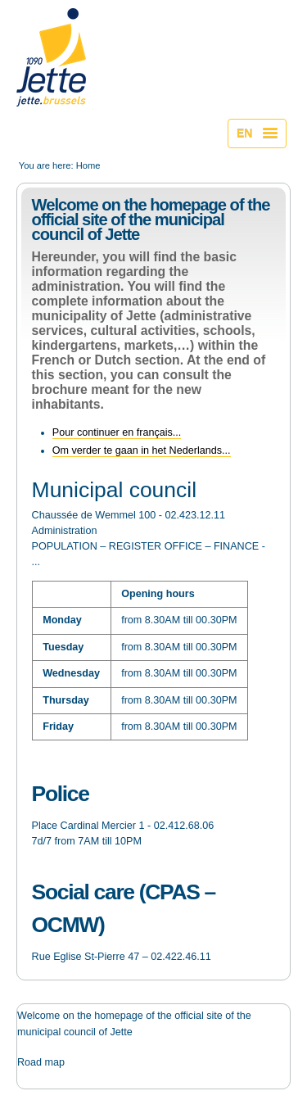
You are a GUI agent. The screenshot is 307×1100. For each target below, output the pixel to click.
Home (88, 165)
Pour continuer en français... (117, 432)
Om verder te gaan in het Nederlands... (141, 450)
